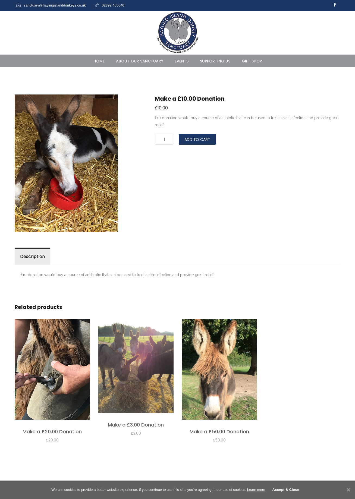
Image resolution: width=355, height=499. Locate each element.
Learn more (256, 490)
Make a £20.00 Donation (52, 431)
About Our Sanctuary (139, 61)
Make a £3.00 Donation (136, 424)
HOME (99, 61)
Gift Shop (252, 61)
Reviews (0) (68, 256)
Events (182, 61)
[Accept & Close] (348, 489)
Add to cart (197, 139)
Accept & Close (285, 490)
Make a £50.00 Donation (219, 431)
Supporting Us (215, 61)
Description (32, 256)
